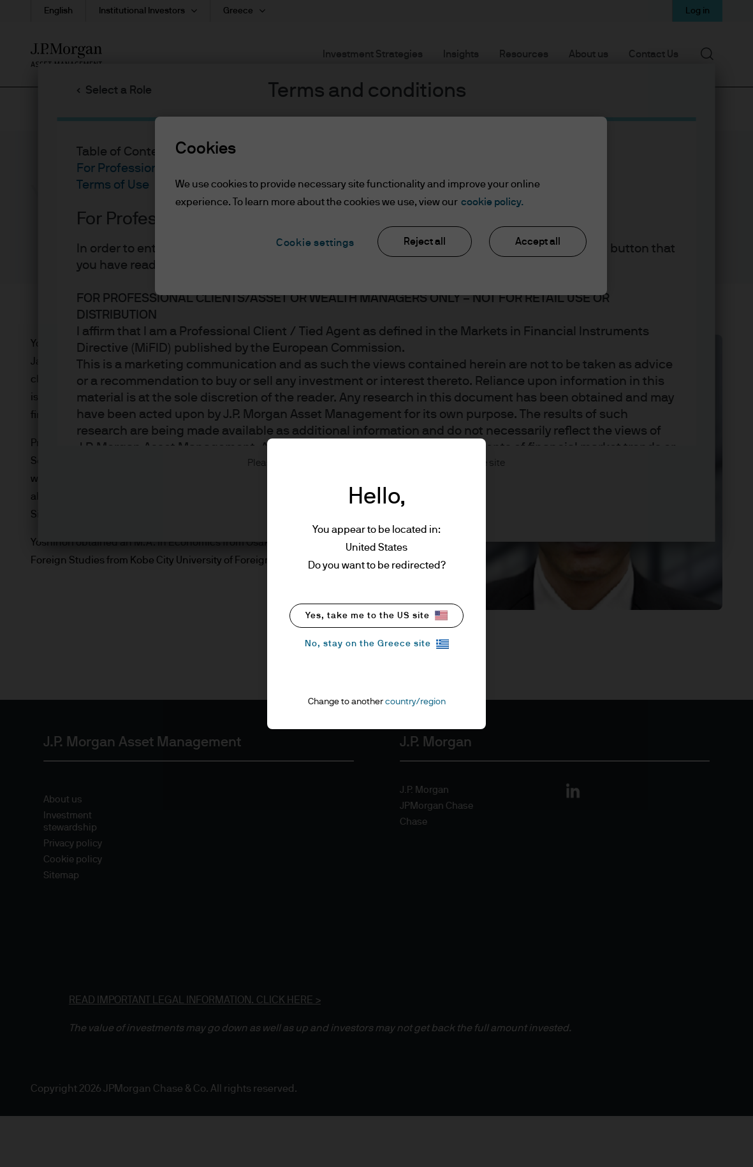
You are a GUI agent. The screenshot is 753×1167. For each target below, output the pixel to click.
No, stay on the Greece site (377, 644)
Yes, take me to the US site (376, 615)
